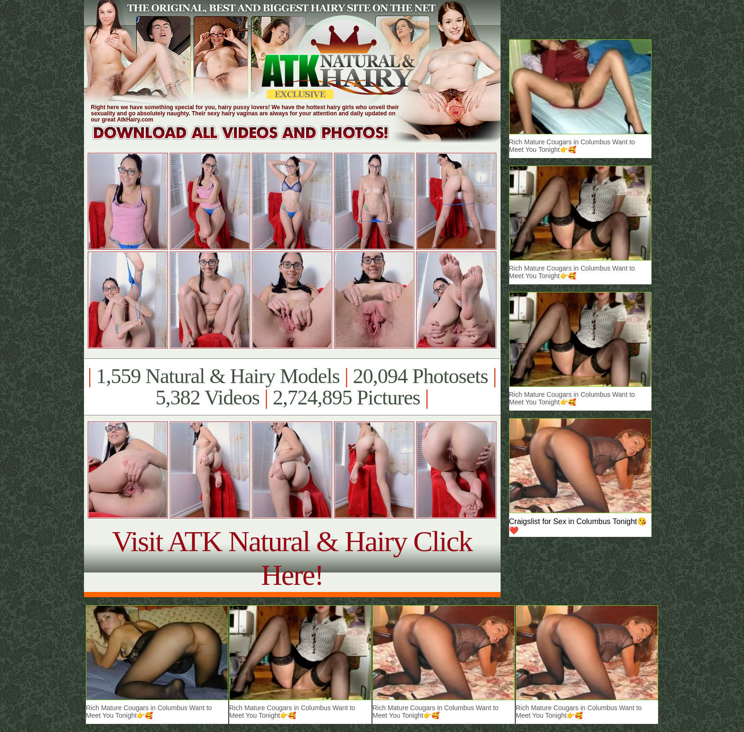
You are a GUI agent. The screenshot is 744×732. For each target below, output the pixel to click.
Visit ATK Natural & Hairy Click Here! (292, 558)
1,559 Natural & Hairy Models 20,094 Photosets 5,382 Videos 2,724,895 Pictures (292, 387)
